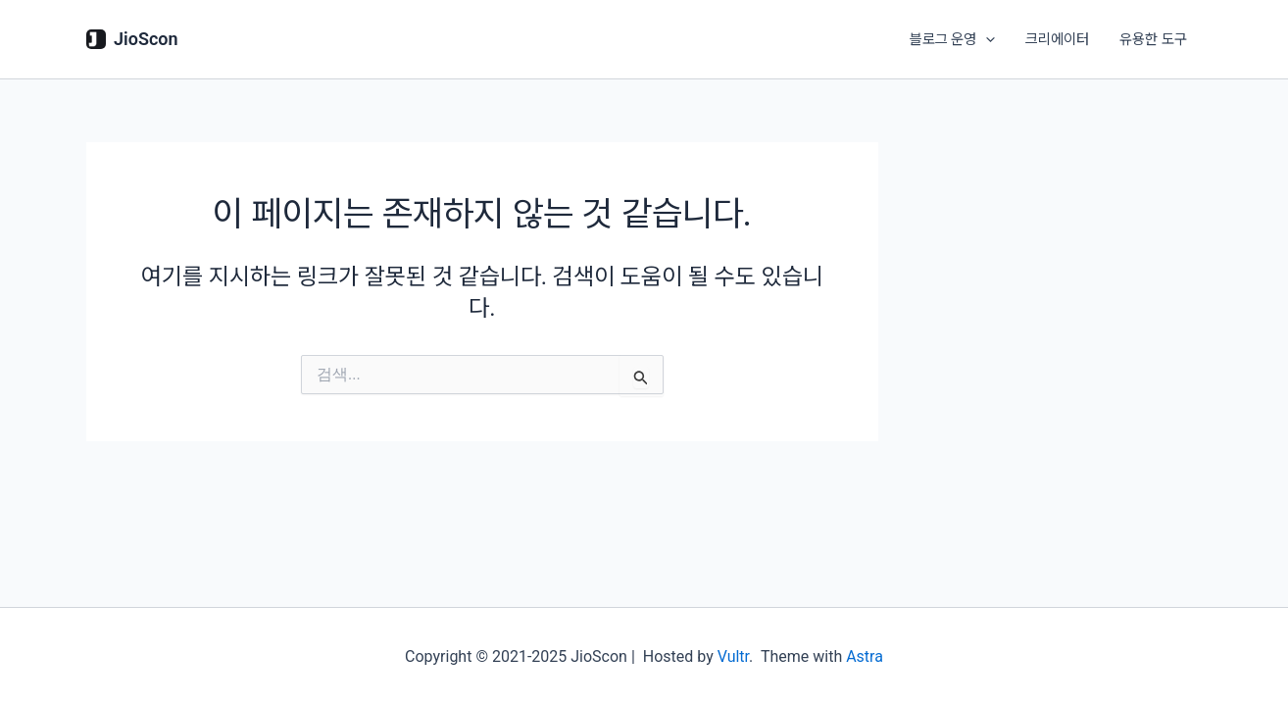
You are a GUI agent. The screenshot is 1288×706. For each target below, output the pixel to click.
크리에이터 (1058, 39)
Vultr (733, 656)
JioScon (146, 38)
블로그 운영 (955, 39)
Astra (864, 656)
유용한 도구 (1153, 39)
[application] (987, 39)
